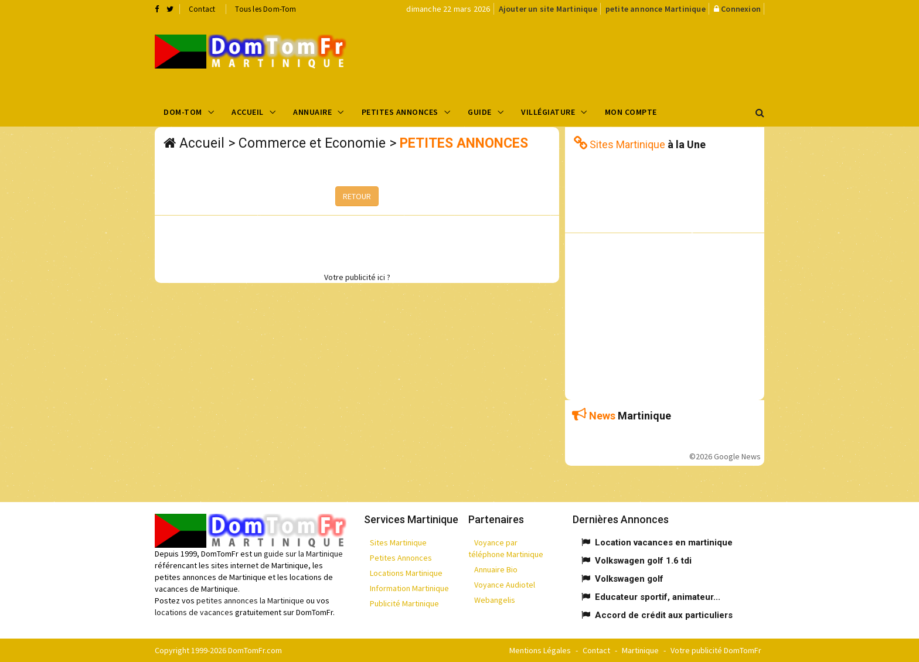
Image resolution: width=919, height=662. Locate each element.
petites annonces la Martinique (250, 600)
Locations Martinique (406, 573)
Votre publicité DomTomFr (715, 650)
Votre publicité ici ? (357, 277)
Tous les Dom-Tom (265, 9)
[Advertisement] (577, 56)
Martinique (640, 650)
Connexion (741, 9)
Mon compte (631, 112)
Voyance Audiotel (504, 584)
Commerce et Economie (312, 143)
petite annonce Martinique (655, 9)
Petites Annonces (400, 112)
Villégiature (548, 112)
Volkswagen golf (629, 579)
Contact (202, 9)
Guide (480, 112)
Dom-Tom (183, 112)
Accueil (248, 112)
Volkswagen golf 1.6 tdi (643, 560)
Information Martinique (409, 588)
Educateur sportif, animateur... (657, 597)
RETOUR (357, 196)
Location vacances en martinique (664, 542)
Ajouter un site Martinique (548, 9)
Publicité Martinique (404, 603)
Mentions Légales (540, 650)
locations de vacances (194, 612)
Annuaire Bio (496, 569)
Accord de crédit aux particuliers (664, 615)
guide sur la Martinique (303, 553)
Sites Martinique (398, 542)
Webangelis (494, 600)
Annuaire (312, 112)
